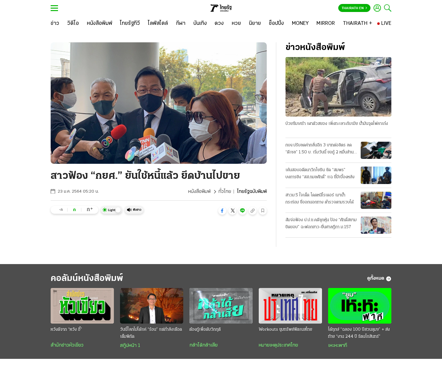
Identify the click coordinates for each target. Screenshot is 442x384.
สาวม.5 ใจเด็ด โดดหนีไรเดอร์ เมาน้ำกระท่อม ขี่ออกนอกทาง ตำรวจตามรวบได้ (319, 199)
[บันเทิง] (200, 23)
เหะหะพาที (337, 345)
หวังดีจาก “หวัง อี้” (66, 329)
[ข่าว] (55, 23)
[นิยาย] (255, 23)
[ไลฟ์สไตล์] (158, 23)
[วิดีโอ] (73, 23)
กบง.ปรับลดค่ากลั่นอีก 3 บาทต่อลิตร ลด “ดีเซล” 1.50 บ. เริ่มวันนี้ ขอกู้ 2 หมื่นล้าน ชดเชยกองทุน (319, 149)
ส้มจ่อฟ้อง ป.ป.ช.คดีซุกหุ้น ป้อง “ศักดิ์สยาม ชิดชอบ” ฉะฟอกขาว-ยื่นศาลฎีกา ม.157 (321, 223)
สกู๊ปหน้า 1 (130, 345)
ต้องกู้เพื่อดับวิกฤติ (205, 329)
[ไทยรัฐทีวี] (130, 23)
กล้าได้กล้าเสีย (203, 345)
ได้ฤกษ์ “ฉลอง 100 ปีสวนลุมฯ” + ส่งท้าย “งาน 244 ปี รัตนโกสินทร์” (359, 333)
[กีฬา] (180, 23)
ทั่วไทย (225, 191)
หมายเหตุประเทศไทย (278, 345)
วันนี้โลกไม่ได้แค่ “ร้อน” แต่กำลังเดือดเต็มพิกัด (151, 333)
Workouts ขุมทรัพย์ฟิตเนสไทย (285, 329)
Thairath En (354, 8)
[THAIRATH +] (357, 23)
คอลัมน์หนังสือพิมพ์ (87, 278)
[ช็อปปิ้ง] (276, 23)
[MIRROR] (325, 23)
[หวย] (236, 23)
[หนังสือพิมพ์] (99, 23)
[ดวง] (219, 23)
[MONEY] (300, 23)
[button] (222, 211)
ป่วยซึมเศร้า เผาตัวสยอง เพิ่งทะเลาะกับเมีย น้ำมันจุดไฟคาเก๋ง (336, 123)
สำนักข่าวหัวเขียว (67, 345)
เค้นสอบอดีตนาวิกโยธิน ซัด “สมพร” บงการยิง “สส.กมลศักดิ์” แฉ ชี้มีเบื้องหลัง (320, 173)
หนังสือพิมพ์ (199, 191)
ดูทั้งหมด (379, 279)
